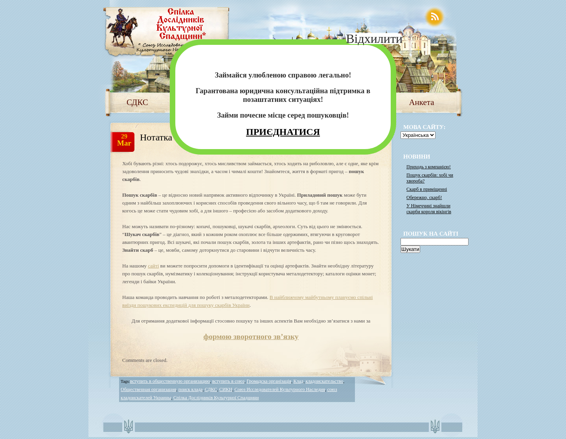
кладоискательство (324, 381)
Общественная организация (148, 389)
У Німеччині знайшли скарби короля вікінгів (428, 208)
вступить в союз (228, 381)
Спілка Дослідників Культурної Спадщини (216, 397)
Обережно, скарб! (424, 197)
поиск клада (190, 389)
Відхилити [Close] (374, 38)
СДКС (137, 102)
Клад (298, 381)
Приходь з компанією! (428, 167)
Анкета (421, 102)
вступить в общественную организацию (170, 381)
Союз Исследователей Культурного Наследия (280, 389)
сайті (153, 266)
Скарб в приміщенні (426, 189)
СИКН (225, 389)
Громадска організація (268, 381)
